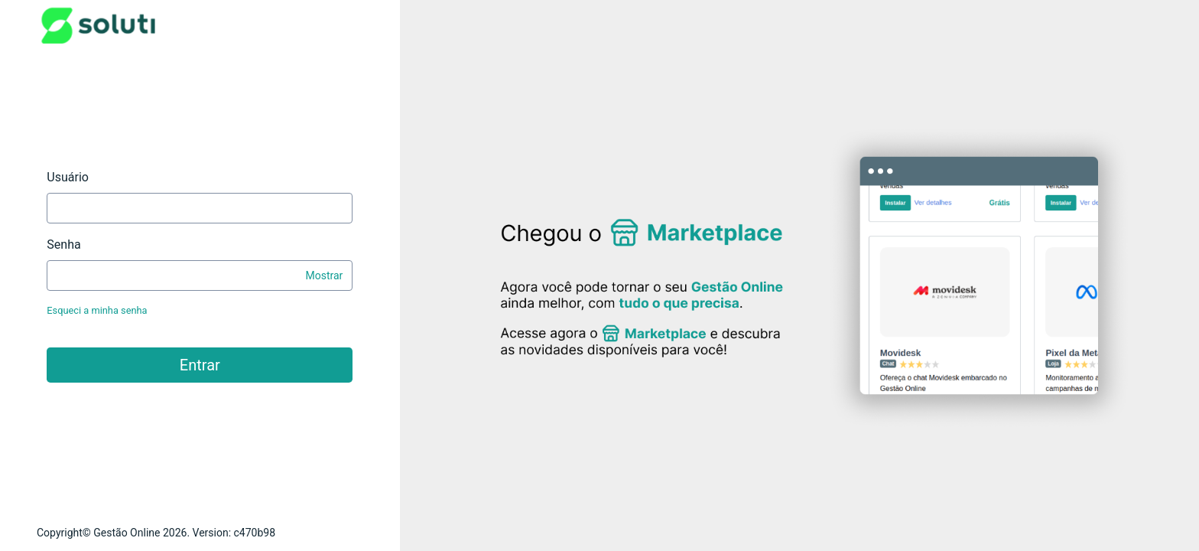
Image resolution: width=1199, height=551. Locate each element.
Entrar (200, 365)
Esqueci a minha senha (97, 310)
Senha (63, 244)
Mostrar (324, 275)
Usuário (68, 177)
